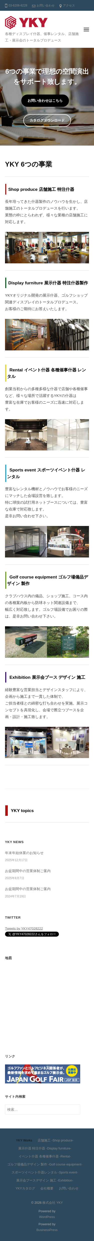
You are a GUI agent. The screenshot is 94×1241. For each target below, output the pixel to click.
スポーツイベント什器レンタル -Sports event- (45, 1172)
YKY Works (24, 1140)
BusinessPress (46, 1230)
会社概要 (46, 1188)
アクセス (69, 5)
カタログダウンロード (47, 120)
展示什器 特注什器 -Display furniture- (44, 1148)
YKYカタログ (25, 1188)
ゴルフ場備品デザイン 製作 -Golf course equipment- (44, 1164)
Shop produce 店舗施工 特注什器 (41, 189)
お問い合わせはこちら (45, 101)
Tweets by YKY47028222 (24, 928)
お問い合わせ (46, 5)
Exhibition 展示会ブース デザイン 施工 (47, 677)
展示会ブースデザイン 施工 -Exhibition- (44, 1180)
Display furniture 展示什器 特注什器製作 (48, 282)
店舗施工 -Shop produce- (55, 1140)
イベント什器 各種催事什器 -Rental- (45, 1156)
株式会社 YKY (52, 1202)
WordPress (47, 1217)
